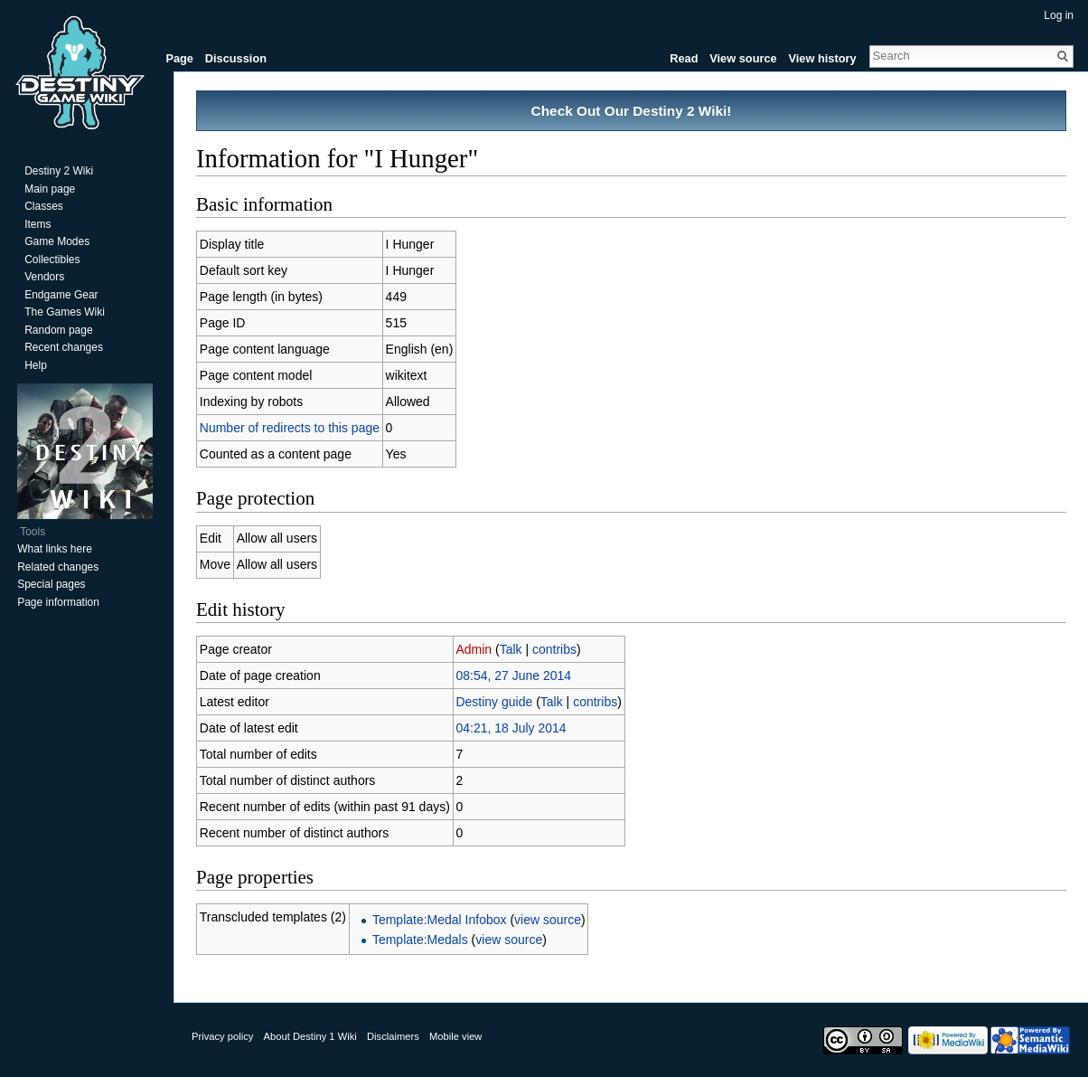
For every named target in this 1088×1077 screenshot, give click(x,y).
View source (742, 58)
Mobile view (455, 1036)
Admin (473, 649)
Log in (1059, 15)
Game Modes (56, 241)
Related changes (57, 567)
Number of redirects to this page (290, 427)
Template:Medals (420, 939)
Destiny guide (493, 701)
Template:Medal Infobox (439, 919)
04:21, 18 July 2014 (510, 728)
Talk (511, 649)
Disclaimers (393, 1036)
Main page (49, 189)
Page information (58, 602)
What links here (54, 549)
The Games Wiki (64, 312)
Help (35, 365)
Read (684, 58)
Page (179, 58)
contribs (554, 649)
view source (547, 919)
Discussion (236, 58)
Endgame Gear (61, 294)
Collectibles (52, 259)
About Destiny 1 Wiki (310, 1036)
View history (822, 58)
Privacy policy (222, 1036)
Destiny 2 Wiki (58, 171)
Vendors (44, 276)
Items (37, 224)
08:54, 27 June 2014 (513, 675)
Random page (58, 330)
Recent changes (63, 347)
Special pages (51, 584)
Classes (43, 206)
